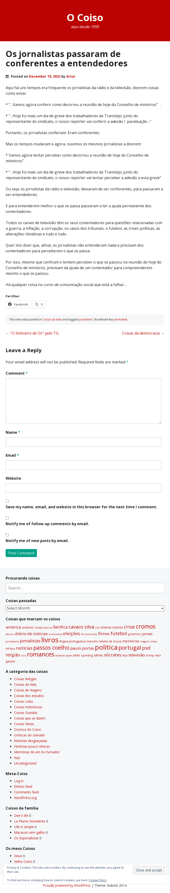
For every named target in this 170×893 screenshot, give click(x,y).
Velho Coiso (23, 861)
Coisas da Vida (52, 319)
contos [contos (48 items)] (117, 627)
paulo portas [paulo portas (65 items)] (82, 648)
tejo (17, 757)
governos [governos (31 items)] (134, 634)
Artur (70, 76)
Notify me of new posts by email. (37, 540)
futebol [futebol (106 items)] (119, 633)
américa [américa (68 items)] (13, 627)
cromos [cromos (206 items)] (145, 626)
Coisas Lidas (23, 701)
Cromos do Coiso (27, 729)
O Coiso (85, 17)
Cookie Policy (98, 880)
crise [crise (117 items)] (129, 626)
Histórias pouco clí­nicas (32, 746)
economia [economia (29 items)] (55, 634)
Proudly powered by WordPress (67, 885)
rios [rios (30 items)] (23, 655)
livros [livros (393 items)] (50, 639)
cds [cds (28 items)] (97, 627)
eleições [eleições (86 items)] (71, 633)
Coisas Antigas (25, 679)
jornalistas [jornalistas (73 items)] (30, 641)
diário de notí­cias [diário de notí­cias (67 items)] (31, 633)
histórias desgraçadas (30, 741)
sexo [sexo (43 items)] (76, 655)
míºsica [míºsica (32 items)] (10, 649)
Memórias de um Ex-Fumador (37, 752)
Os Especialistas (26, 838)
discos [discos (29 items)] (10, 634)
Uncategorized (25, 763)
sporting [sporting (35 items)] (87, 655)
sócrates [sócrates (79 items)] (112, 655)
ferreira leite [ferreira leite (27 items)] (89, 634)
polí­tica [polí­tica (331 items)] (106, 647)
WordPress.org (25, 797)
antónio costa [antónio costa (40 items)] (32, 627)
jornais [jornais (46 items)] (147, 634)
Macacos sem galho (29, 832)
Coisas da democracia (143, 333)
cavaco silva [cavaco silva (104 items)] (81, 627)
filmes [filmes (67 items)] (104, 633)
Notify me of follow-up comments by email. (47, 523)
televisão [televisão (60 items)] (137, 655)
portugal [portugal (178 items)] (130, 647)
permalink (120, 319)
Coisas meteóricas (28, 707)
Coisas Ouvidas (25, 712)
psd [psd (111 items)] (146, 647)
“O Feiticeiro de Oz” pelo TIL (32, 333)
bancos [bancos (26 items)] (47, 627)
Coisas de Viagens (28, 690)
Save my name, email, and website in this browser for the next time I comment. (81, 506)
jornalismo (86, 319)
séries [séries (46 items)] (98, 655)
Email (12, 455)
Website (13, 478)
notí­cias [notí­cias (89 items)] (24, 648)
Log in (19, 781)
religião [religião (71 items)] (13, 655)
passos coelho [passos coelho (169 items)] (51, 647)
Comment (17, 373)
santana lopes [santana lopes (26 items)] (63, 655)
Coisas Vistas (24, 724)
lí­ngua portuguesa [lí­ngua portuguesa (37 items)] (72, 641)
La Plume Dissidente (29, 821)
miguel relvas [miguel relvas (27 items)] (148, 641)
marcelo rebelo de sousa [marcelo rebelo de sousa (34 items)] (104, 641)
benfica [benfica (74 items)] (60, 627)
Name (13, 432)
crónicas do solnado (29, 735)
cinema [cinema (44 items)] (105, 627)
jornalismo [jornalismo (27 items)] (12, 641)
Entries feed (23, 786)
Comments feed (26, 792)
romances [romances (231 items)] (40, 654)
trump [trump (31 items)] (150, 655)
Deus (18, 856)
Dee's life (21, 815)
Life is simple (24, 827)
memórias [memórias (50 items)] (130, 641)
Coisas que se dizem (29, 718)
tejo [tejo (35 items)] (125, 655)
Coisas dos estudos (29, 695)
